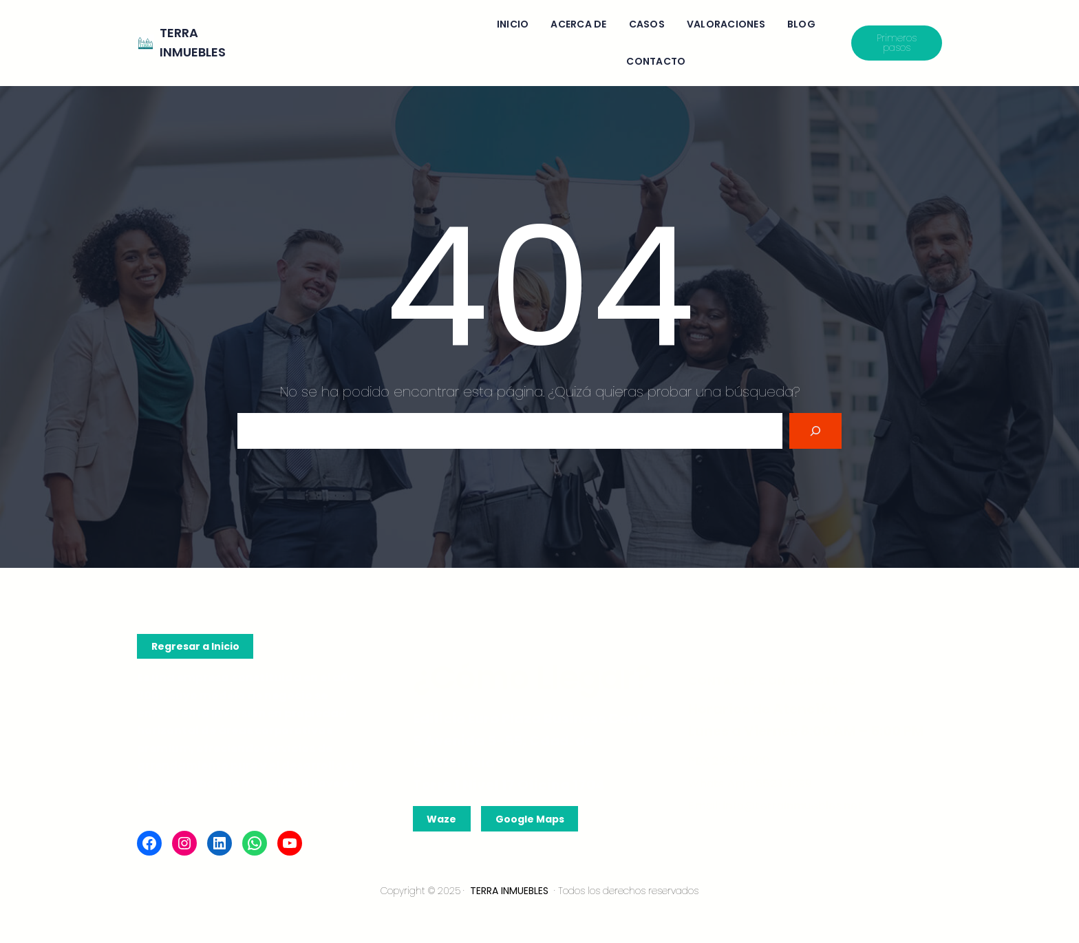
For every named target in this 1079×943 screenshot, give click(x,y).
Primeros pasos (897, 42)
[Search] (815, 431)
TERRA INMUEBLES (509, 891)
